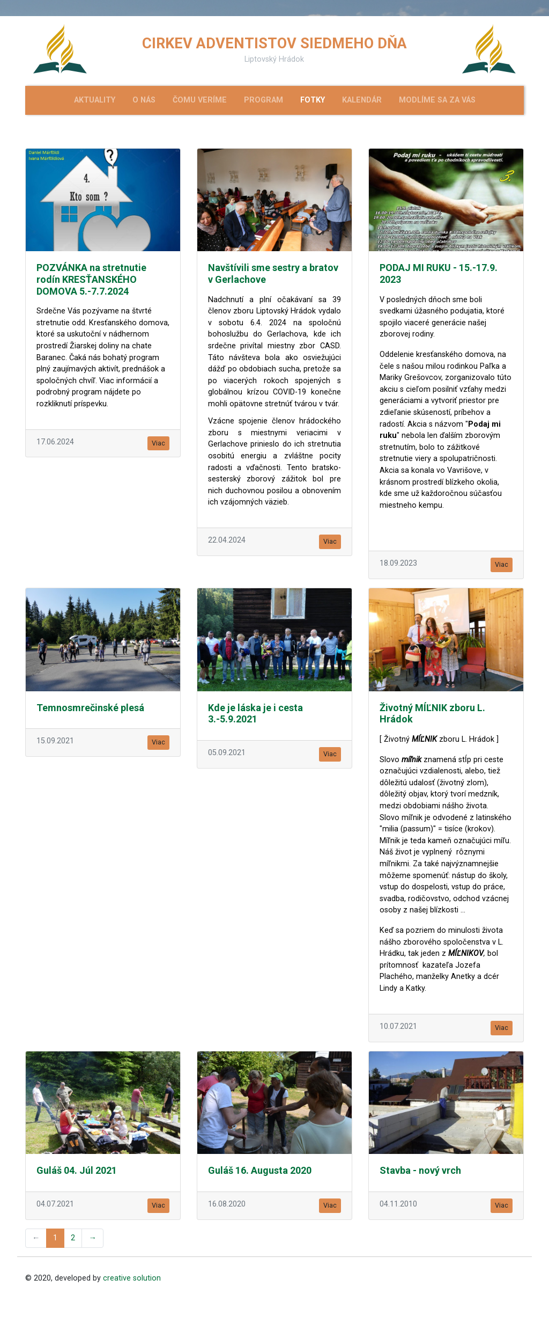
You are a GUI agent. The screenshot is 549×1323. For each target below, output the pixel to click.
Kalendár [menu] (362, 100)
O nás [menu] (143, 100)
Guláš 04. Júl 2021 (76, 1170)
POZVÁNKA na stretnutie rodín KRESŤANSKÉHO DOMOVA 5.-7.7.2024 (91, 279)
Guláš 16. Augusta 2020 (259, 1170)
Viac (158, 443)
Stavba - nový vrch (420, 1170)
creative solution (132, 1278)
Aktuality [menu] (94, 100)
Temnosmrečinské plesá (90, 707)
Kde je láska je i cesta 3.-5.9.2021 (255, 713)
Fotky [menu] (312, 100)
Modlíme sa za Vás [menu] (437, 100)
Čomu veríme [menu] (200, 100)
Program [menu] (263, 100)
